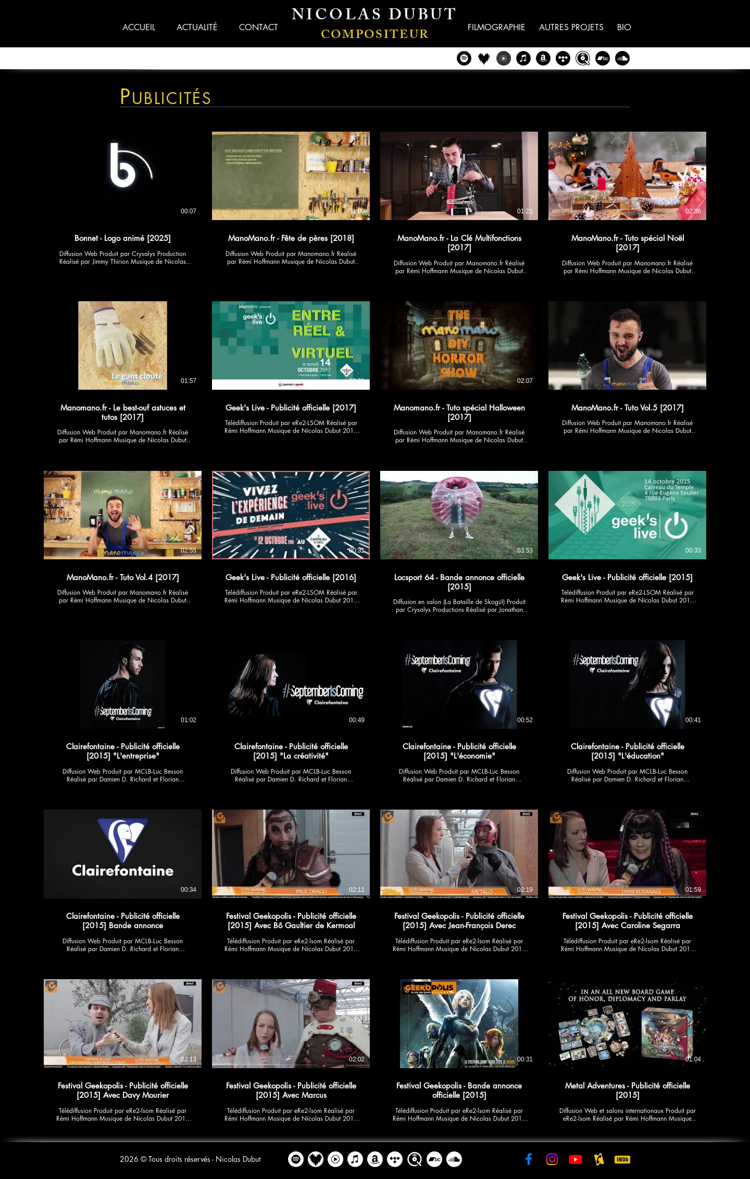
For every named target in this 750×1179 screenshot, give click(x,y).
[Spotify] (296, 1159)
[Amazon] (375, 1159)
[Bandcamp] (602, 58)
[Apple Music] (355, 1159)
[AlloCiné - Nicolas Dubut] (599, 1159)
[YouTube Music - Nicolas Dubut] (503, 58)
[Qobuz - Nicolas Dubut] (583, 58)
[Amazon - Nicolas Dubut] (543, 58)
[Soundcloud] (622, 58)
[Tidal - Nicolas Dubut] (563, 58)
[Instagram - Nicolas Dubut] (552, 1159)
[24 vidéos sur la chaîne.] (375, 627)
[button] (258, 27)
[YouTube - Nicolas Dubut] (575, 1159)
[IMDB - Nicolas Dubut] (622, 1159)
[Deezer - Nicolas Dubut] (484, 58)
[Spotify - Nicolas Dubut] (464, 58)
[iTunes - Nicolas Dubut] (523, 58)
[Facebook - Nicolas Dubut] (528, 1159)
